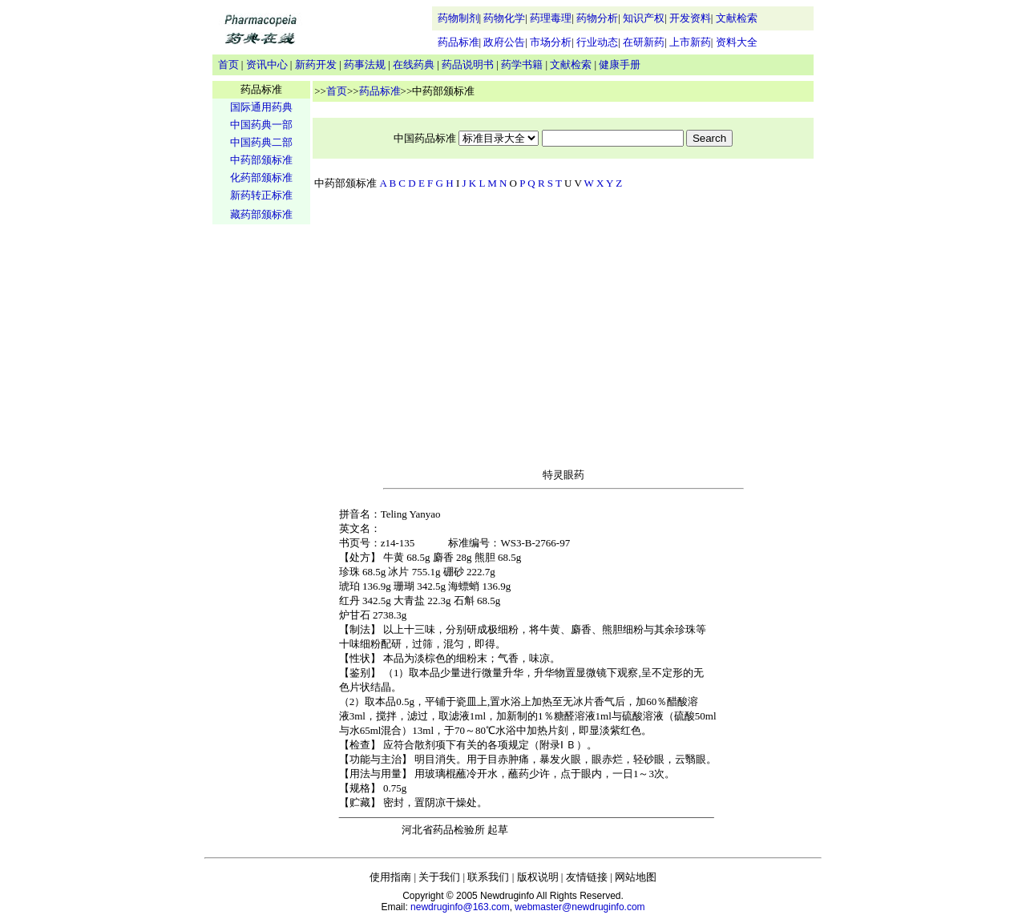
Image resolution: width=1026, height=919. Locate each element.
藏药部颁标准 (261, 214)
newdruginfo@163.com (460, 907)
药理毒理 (551, 18)
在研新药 (643, 42)
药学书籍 (522, 64)
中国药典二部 (261, 142)
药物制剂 (458, 18)
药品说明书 (468, 64)
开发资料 (690, 18)
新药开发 (316, 64)
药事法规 (365, 64)
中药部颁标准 (261, 160)
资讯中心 (267, 64)
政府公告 (504, 42)
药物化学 (504, 18)
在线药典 (413, 64)
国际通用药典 (261, 107)
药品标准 (458, 42)
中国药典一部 (261, 125)
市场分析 (551, 42)
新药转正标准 (261, 195)
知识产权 (643, 18)
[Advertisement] (261, 477)
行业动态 (597, 42)
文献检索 (736, 18)
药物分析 (597, 18)
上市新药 (690, 42)
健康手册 (619, 64)
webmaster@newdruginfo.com (579, 907)
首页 (228, 64)
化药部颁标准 (261, 177)
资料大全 (736, 42)
